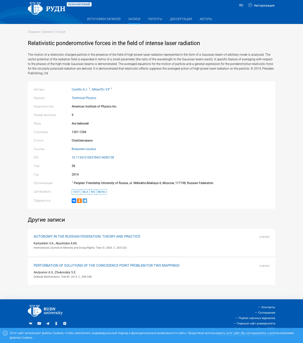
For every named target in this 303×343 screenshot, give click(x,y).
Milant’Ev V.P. (101, 96)
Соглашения (266, 312)
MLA (85, 198)
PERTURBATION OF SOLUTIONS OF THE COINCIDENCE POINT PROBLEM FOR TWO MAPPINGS (107, 272)
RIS (93, 198)
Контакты (268, 307)
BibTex (101, 198)
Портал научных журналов (257, 318)
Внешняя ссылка (84, 156)
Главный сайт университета (256, 323)
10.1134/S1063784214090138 (93, 164)
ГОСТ (76, 198)
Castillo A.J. (80, 96)
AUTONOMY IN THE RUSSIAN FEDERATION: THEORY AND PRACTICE (87, 243)
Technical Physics (84, 105)
